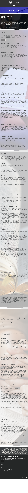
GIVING (1, 469)
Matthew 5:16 (18, 275)
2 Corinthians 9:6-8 (6, 423)
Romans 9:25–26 (3, 444)
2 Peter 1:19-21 (10, 62)
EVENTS (1, 468)
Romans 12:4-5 (7, 134)
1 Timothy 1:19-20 (24, 409)
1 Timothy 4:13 (7, 337)
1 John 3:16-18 (15, 423)
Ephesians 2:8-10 (12, 122)
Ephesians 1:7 (8, 122)
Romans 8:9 (9, 227)
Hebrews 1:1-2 (25, 61)
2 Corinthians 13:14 (5, 49)
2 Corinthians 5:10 (15, 148)
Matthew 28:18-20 (14, 389)
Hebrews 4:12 (3, 62)
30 (9, 93)
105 (22, 59)
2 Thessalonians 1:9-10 (21, 148)
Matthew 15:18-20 (23, 275)
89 (21, 59)
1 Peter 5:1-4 (24, 363)
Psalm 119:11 (19, 59)
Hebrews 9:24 (17, 106)
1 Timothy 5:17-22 (12, 363)
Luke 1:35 (2, 93)
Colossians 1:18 (3, 363)
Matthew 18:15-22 (3, 409)
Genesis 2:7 (7, 72)
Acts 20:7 (16, 204)
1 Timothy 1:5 (14, 278)
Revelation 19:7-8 (10, 135)
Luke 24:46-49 (19, 389)
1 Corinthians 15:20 (22, 105)
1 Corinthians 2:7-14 (9, 61)
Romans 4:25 (4, 105)
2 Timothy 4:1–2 (19, 278)
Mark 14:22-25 (9, 204)
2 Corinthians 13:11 (23, 134)
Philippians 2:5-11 (3, 94)
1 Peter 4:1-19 (24, 243)
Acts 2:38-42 (3, 186)
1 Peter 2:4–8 (9, 445)
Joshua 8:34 (12, 59)
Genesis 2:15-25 (12, 72)
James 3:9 (23, 72)
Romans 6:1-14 (11, 186)
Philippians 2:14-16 (21, 277)
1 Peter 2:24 (24, 94)
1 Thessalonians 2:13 (15, 61)
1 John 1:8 (21, 84)
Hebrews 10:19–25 (21, 106)
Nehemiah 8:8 (3, 337)
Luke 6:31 (12, 276)
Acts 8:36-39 (7, 186)
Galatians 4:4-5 (24, 93)
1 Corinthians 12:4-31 (18, 227)
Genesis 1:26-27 (3, 72)
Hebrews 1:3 (12, 94)
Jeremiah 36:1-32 (13, 60)
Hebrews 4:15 (16, 94)
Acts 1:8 (6, 227)
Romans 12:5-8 (13, 227)
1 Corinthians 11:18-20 (12, 134)
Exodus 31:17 (7, 174)
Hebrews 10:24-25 (5, 135)
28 (20, 275)
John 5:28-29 (17, 147)
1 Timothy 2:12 (13, 243)
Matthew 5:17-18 (18, 60)
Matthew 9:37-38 (3, 389)
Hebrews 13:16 (11, 423)
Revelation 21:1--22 (18, 149)
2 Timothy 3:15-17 (20, 61)
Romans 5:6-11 (9, 105)
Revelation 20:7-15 (13, 149)
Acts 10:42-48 (6, 390)
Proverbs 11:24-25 (9, 422)
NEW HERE (2, 465)
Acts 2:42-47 (23, 389)
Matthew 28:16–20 (3, 276)
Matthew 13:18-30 (8, 389)
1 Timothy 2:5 (8, 106)
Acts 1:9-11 (23, 147)
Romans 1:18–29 (19, 276)
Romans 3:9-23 (23, 83)
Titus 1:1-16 (20, 243)
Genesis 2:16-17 (3, 83)
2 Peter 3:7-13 (8, 149)
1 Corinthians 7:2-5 (9, 277)
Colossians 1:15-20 (14, 174)
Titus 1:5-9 (6, 351)
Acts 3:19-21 (15, 276)
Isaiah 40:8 (4, 60)
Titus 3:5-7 (25, 122)
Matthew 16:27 (3, 147)
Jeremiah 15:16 (8, 60)
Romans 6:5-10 (13, 105)
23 (25, 105)
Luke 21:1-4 (23, 422)
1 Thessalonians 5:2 (10, 278)
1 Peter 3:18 (4, 107)
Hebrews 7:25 (13, 106)
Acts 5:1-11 (7, 409)
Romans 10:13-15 (10, 390)
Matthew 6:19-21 (19, 422)
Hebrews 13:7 (20, 363)
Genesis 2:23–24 (8, 275)
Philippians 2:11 (17, 122)
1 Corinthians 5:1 (24, 276)
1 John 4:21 (13, 445)
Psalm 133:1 (2, 134)
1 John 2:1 (7, 107)
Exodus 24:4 (3, 59)
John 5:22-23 (13, 147)
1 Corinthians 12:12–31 (14, 444)
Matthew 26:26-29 (4, 204)
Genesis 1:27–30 (3, 243)
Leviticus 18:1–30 (13, 275)
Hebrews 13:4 (23, 278)
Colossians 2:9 (8, 94)
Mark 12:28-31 (8, 276)
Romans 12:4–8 (8, 444)
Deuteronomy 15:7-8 (4, 422)
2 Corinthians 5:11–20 (15, 277)
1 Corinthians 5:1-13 (12, 409)
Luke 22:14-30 (13, 204)
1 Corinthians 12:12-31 (18, 134)
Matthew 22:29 (22, 60)
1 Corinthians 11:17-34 (21, 204)
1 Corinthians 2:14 (12, 84)
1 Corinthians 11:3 (8, 243)
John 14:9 (11, 93)
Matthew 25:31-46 (8, 147)
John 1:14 (5, 93)
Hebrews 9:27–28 (3, 149)
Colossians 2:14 (21, 122)
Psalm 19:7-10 (16, 59)
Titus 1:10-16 (2, 410)
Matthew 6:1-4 (15, 422)
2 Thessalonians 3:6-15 (18, 409)
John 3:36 (19, 83)
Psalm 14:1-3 (11, 83)
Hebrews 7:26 (20, 94)
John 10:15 (8, 93)
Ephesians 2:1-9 (17, 84)
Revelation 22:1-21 (21, 307)
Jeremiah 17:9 (16, 83)
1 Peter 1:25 (6, 62)
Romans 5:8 (20, 93)
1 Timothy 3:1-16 (17, 243)
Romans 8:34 (17, 105)
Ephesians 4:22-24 (21, 186)
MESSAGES (2, 466)
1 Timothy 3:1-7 (8, 363)
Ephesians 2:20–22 (19, 444)
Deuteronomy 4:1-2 (7, 59)
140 (23, 59)
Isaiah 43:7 (15, 72)
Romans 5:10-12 (3, 84)
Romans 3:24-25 (15, 93)
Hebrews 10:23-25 (15, 390)
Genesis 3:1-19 (8, 83)
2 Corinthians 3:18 (24, 227)
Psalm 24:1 (10, 174)
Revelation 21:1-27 (15, 307)
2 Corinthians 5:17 (16, 186)
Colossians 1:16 (20, 72)
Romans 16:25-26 (3, 61)
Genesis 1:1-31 (3, 174)
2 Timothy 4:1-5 (17, 337)
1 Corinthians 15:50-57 (10, 148)
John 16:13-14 (3, 227)
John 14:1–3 (20, 147)
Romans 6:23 (8, 84)
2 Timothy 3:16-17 (12, 337)
